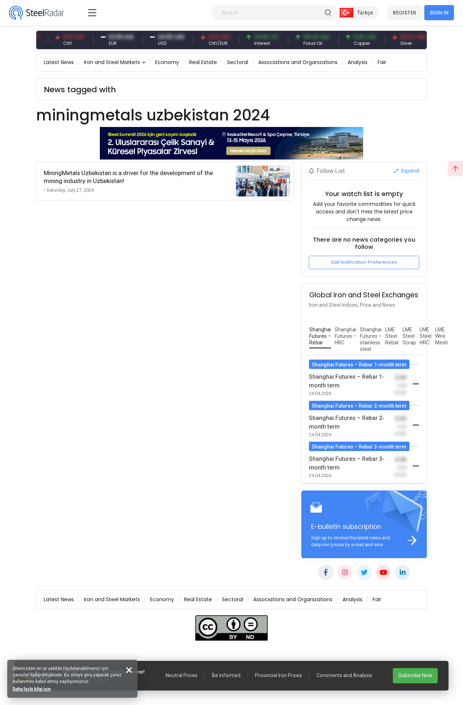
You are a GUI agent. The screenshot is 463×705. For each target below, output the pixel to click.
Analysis (358, 62)
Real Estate (203, 62)
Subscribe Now (415, 675)
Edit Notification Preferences (364, 262)
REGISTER (404, 12)
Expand (406, 170)
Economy (167, 62)
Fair (382, 62)
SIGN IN (439, 12)
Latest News (59, 62)
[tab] (320, 336)
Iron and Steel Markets (112, 62)
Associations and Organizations (297, 62)
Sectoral (237, 62)
